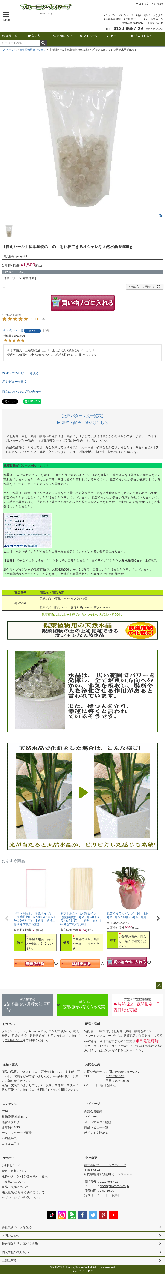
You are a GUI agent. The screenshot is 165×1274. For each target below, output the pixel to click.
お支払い (9, 1024)
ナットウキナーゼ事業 (17, 1132)
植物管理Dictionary (132, 22)
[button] (7, 918)
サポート (9, 1158)
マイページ (126, 15)
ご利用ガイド (133, 19)
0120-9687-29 (115, 1076)
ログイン (110, 15)
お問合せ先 (92, 1064)
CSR (5, 1111)
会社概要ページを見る (150, 15)
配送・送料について (15, 1171)
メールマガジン (154, 19)
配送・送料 (92, 1024)
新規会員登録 (113, 19)
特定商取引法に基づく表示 (20, 1243)
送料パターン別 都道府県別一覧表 (25, 1176)
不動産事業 (9, 1138)
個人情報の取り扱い (15, 1252)
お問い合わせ (155, 22)
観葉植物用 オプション (33, 49)
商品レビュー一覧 (96, 1127)
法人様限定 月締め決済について (23, 1192)
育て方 (34, 36)
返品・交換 (10, 1064)
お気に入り (62, 36)
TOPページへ (9, 49)
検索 (43, 43)
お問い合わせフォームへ (122, 1071)
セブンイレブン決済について (21, 1197)
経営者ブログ (11, 1122)
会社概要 (91, 1158)
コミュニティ (11, 1143)
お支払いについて (14, 1181)
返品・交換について (15, 1187)
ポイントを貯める (96, 1132)
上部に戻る (9, 1260)
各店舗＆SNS (11, 1127)
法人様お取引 (142, 36)
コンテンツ (10, 1103)
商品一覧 (10, 36)
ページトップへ (159, 985)
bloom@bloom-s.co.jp (114, 1186)
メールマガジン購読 (97, 1122)
